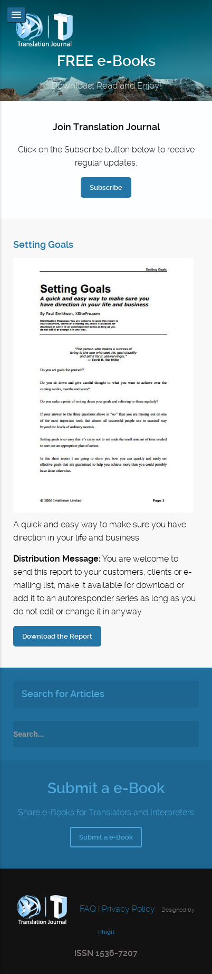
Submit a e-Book (106, 837)
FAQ (87, 909)
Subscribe (106, 187)
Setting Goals (43, 244)
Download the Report (57, 636)
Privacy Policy (128, 909)
